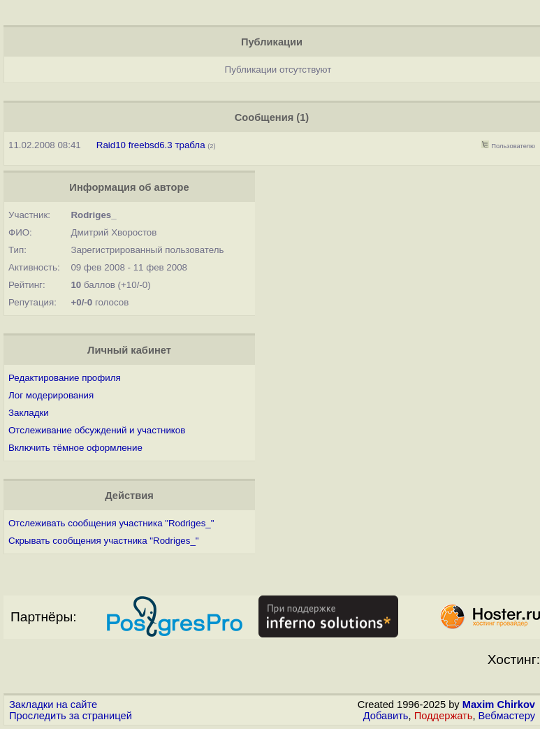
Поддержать (443, 715)
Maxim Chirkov (498, 704)
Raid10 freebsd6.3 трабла (150, 145)
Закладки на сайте (53, 704)
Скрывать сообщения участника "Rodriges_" (103, 540)
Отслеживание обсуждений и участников (96, 430)
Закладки (28, 412)
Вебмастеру (507, 715)
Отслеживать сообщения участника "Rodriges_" (111, 523)
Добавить (386, 715)
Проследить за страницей (70, 715)
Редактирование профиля (64, 378)
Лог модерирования (51, 395)
